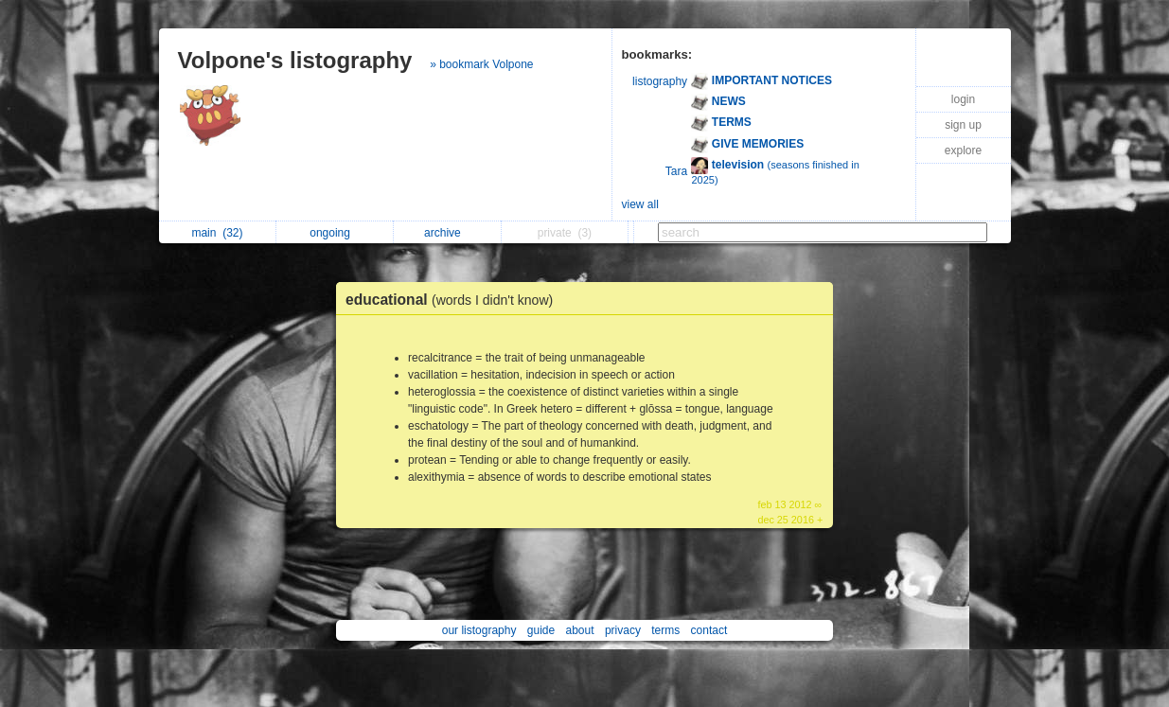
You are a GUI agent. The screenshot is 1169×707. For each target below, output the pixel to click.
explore (963, 150)
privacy (623, 630)
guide (541, 630)
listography (659, 81)
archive (447, 232)
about (580, 630)
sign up (963, 125)
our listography (479, 630)
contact (709, 630)
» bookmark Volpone (481, 64)
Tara (676, 171)
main (216, 232)
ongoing (335, 232)
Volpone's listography (295, 60)
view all (640, 204)
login (963, 99)
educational (453, 300)
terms (665, 630)
